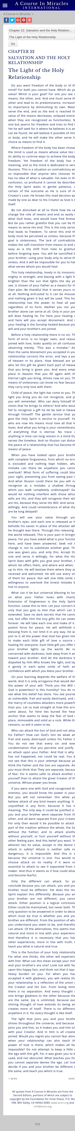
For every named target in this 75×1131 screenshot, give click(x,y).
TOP (37, 1124)
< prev (12, 1078)
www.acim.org (59, 1102)
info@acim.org (43, 1106)
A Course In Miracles (17, 14)
